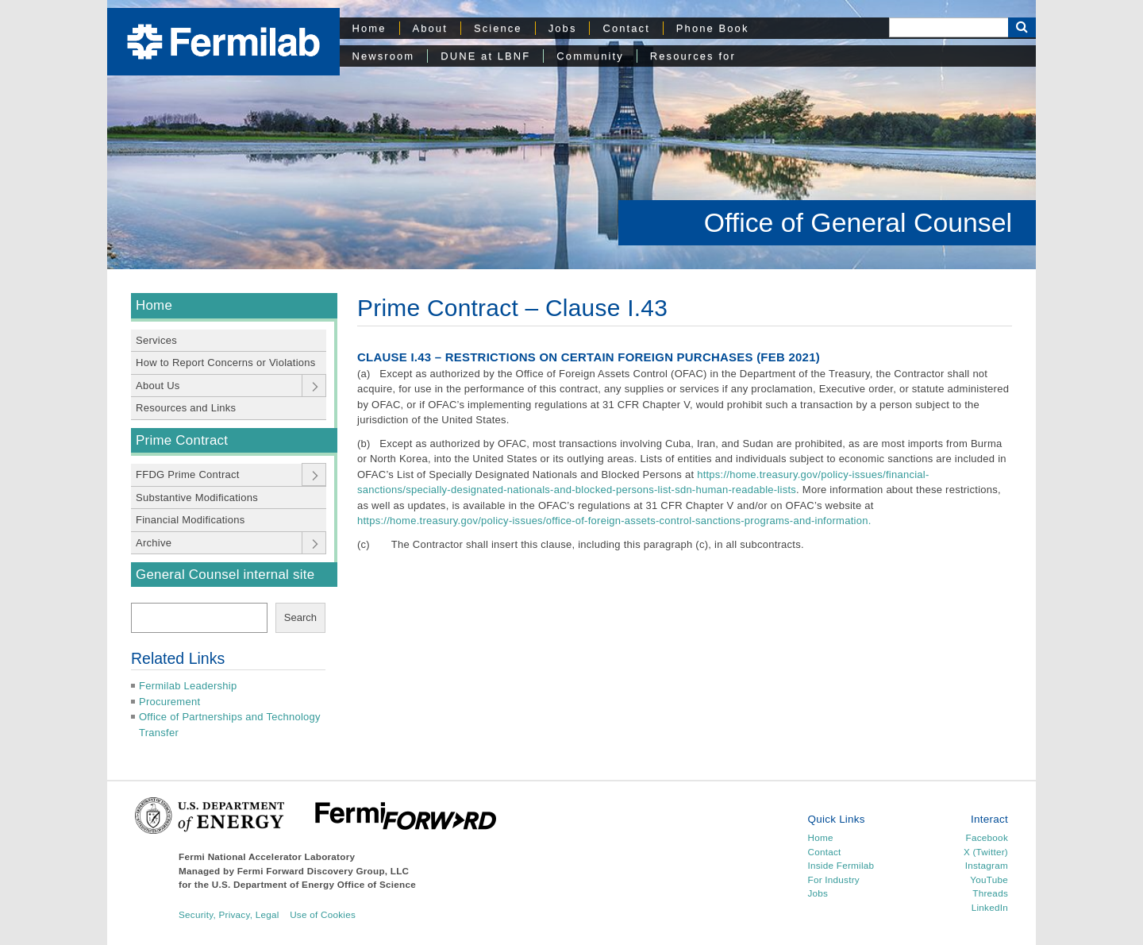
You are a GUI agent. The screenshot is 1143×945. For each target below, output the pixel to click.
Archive (153, 543)
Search (300, 617)
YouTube (989, 879)
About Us (158, 386)
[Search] (948, 27)
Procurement (169, 702)
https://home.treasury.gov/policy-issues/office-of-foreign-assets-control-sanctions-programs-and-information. (614, 520)
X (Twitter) (986, 852)
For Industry (834, 879)
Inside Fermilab (841, 865)
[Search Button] (1022, 27)
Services (156, 340)
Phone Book (712, 28)
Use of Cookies (323, 914)
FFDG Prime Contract (188, 474)
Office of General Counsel (858, 222)
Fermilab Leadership (188, 686)
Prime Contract (182, 440)
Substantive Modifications (197, 497)
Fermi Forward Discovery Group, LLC (323, 871)
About (430, 28)
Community (589, 56)
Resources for (693, 56)
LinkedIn (990, 907)
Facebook (987, 837)
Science (498, 28)
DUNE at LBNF (485, 56)
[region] (571, 134)
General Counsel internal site (225, 574)
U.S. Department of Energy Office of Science (314, 884)
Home (369, 28)
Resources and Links (186, 408)
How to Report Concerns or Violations (226, 362)
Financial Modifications (190, 520)
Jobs (562, 28)
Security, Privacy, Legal (229, 914)
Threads (990, 893)
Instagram (986, 865)
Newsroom (383, 56)
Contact (625, 28)
